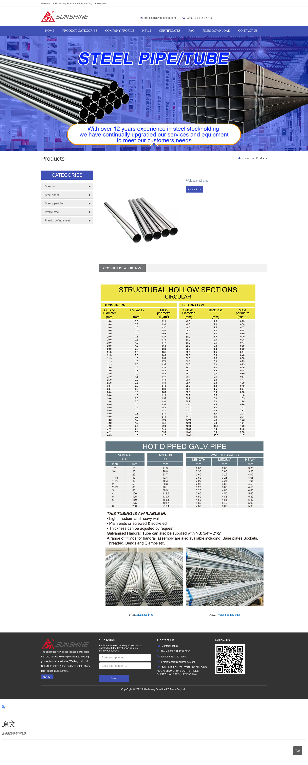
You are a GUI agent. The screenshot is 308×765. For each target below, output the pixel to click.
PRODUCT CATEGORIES (79, 30)
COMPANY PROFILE (119, 30)
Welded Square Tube (228, 614)
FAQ (191, 30)
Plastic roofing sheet (57, 220)
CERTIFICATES (169, 30)
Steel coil (50, 186)
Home (245, 158)
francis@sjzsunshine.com (160, 17)
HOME (49, 30)
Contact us (248, 30)
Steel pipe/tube (54, 203)
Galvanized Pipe (144, 614)
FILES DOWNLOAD (216, 30)
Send (113, 678)
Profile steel (52, 212)
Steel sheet (52, 194)
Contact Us (194, 189)
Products (261, 158)
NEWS (146, 30)
